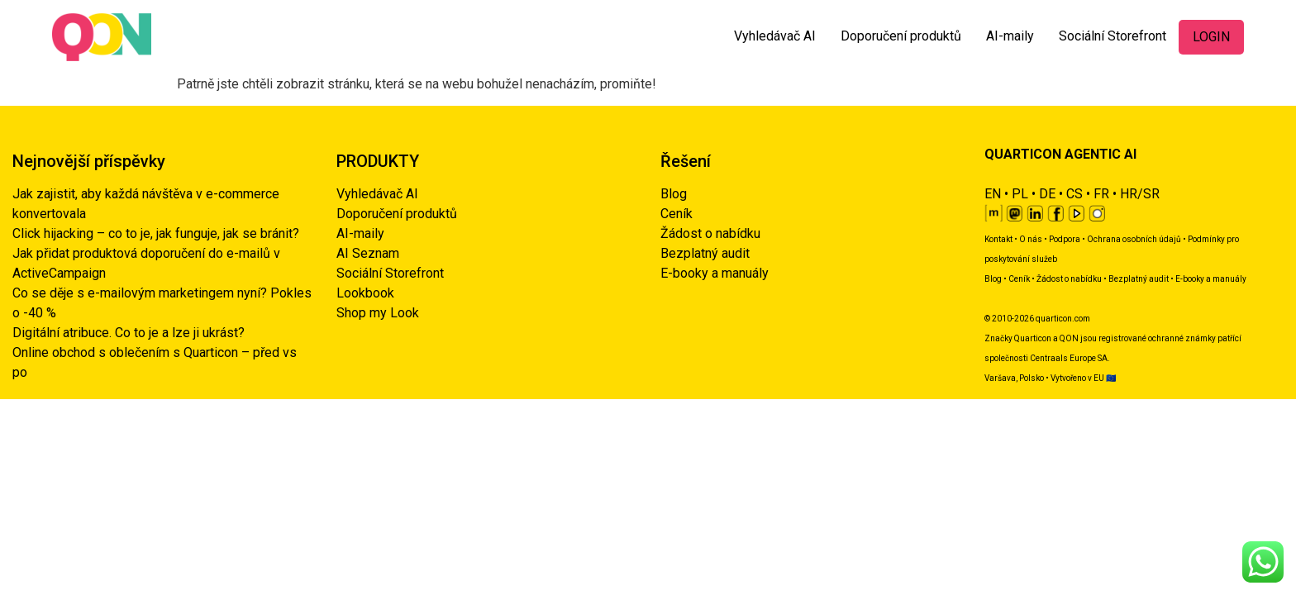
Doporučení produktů (901, 36)
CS (1074, 194)
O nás (1030, 239)
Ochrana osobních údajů (1134, 239)
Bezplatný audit (705, 253)
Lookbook (365, 293)
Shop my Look (377, 313)
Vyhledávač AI (775, 36)
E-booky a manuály (714, 273)
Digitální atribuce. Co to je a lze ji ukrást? (128, 332)
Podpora (1064, 239)
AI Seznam (367, 253)
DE (1047, 194)
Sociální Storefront (1112, 36)
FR (1101, 194)
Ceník (676, 213)
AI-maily (1010, 36)
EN (992, 194)
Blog (673, 194)
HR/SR (1140, 194)
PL (1020, 194)
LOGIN (1211, 37)
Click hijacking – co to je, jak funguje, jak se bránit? (155, 233)
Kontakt (998, 239)
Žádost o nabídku (710, 233)
